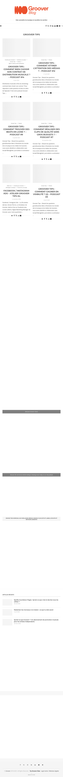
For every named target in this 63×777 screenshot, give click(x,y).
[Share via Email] (20, 97)
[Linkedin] (52, 26)
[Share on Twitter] (16, 97)
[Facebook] (46, 26)
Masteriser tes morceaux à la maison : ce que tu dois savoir (33, 610)
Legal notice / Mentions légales (50, 771)
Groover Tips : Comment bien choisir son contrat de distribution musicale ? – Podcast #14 (16, 71)
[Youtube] (55, 26)
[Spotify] (59, 26)
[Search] (62, 26)
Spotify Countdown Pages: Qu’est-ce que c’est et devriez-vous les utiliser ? (36, 601)
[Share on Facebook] (14, 97)
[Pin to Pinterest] (18, 97)
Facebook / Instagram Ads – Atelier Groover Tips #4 (16, 193)
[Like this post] (12, 97)
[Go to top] (31, 775)
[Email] (57, 26)
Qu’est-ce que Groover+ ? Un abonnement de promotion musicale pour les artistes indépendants (36, 620)
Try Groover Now (35, 771)
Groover (8, 771)
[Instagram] (50, 26)
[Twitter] (48, 26)
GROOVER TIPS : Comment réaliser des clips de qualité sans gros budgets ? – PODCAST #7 (47, 131)
